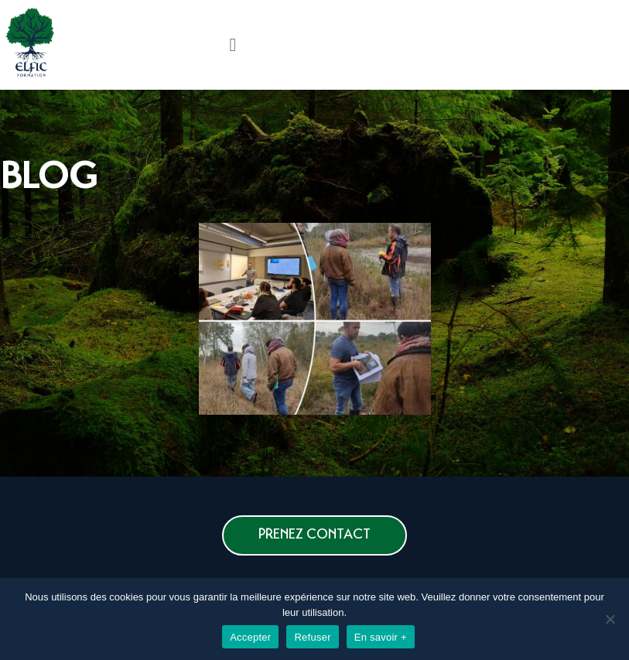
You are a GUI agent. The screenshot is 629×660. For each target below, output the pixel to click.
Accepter (250, 637)
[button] (314, 535)
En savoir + (380, 637)
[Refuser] (609, 619)
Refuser (312, 637)
